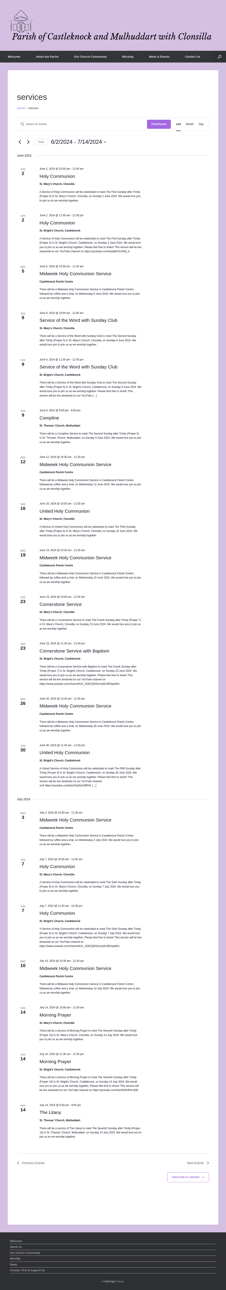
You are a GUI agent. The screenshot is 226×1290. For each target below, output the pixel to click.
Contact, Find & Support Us (27, 1270)
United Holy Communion (65, 511)
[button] (219, 57)
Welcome (14, 56)
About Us (16, 1246)
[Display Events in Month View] (189, 124)
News (13, 1264)
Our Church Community (90, 56)
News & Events (159, 56)
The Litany (50, 1112)
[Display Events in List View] (178, 124)
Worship (128, 56)
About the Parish (47, 56)
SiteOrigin (109, 1281)
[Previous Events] (19, 142)
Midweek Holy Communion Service (75, 273)
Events (21, 108)
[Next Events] (28, 142)
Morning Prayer (55, 1014)
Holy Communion (57, 176)
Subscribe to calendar (186, 1177)
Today (41, 141)
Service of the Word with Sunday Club (78, 320)
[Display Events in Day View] (201, 124)
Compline (49, 417)
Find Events (158, 124)
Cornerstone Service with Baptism (74, 650)
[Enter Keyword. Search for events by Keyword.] (82, 124)
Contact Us (192, 56)
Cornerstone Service (61, 604)
